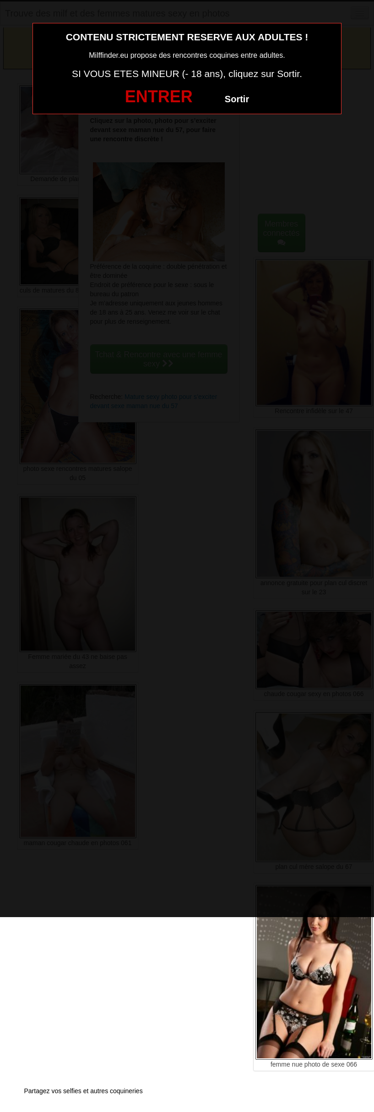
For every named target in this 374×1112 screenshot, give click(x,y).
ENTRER (159, 96)
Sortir (237, 99)
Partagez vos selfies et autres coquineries (83, 1091)
